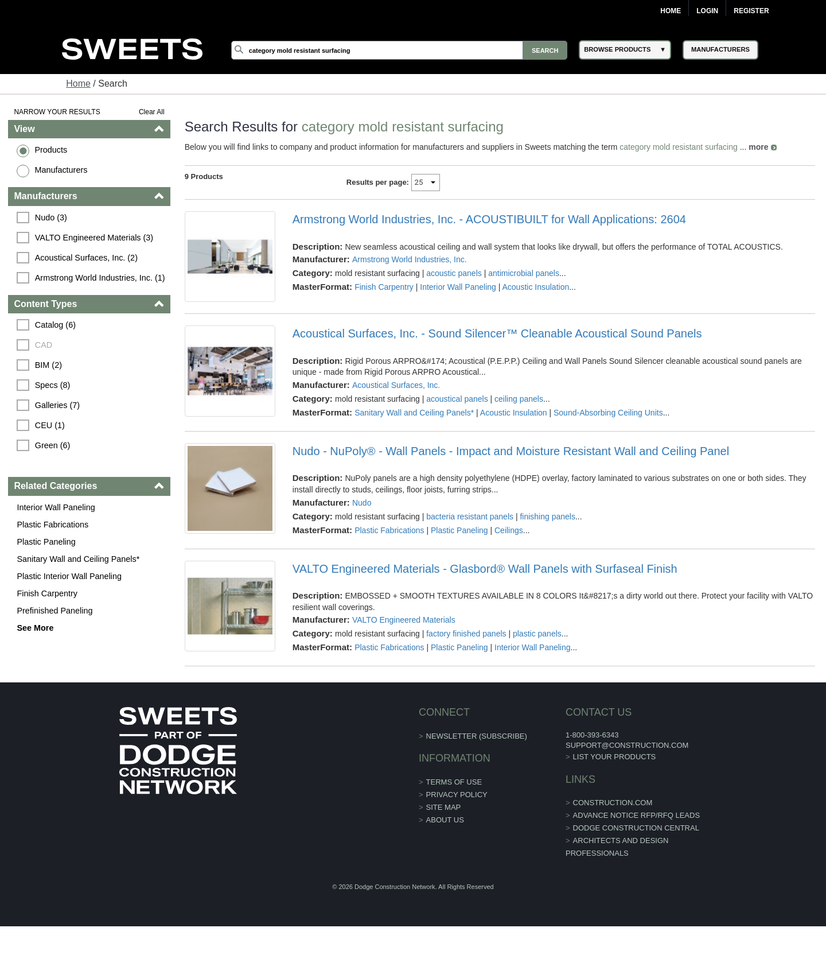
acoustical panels (457, 398)
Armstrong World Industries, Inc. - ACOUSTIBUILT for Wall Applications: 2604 (489, 219)
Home (670, 11)
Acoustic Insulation (535, 287)
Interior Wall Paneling (56, 507)
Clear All (152, 112)
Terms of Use (454, 782)
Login (707, 11)
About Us (445, 820)
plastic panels (537, 633)
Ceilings (508, 530)
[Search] (399, 50)
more (758, 147)
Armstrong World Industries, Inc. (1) (100, 277)
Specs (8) (53, 385)
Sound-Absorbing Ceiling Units (608, 412)
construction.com (613, 802)
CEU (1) (50, 425)
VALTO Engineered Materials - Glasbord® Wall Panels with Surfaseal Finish (485, 568)
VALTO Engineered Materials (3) (94, 237)
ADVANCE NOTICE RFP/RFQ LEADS (636, 815)
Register (751, 11)
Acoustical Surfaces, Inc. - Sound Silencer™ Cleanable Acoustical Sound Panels (497, 333)
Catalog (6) (55, 324)
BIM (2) (48, 365)
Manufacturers (60, 169)
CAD (43, 345)
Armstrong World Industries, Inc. (409, 259)
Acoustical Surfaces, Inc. (396, 385)
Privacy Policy (457, 794)
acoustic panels (454, 273)
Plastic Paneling (46, 541)
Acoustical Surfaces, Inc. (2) (86, 257)
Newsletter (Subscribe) (476, 736)
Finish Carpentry (47, 593)
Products (50, 149)
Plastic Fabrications (52, 524)
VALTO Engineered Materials (403, 619)
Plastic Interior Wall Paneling (69, 576)
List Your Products (614, 756)
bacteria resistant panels (469, 516)
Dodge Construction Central (636, 828)
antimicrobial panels (523, 273)
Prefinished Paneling (54, 610)
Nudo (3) (51, 217)
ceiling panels (518, 398)
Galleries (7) (57, 405)
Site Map (443, 807)
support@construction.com (627, 745)
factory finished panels (466, 633)
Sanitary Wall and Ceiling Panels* (78, 559)
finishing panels (547, 516)
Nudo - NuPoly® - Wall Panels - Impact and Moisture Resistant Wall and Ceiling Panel (511, 451)
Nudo (361, 502)
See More (35, 627)
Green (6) (53, 445)
